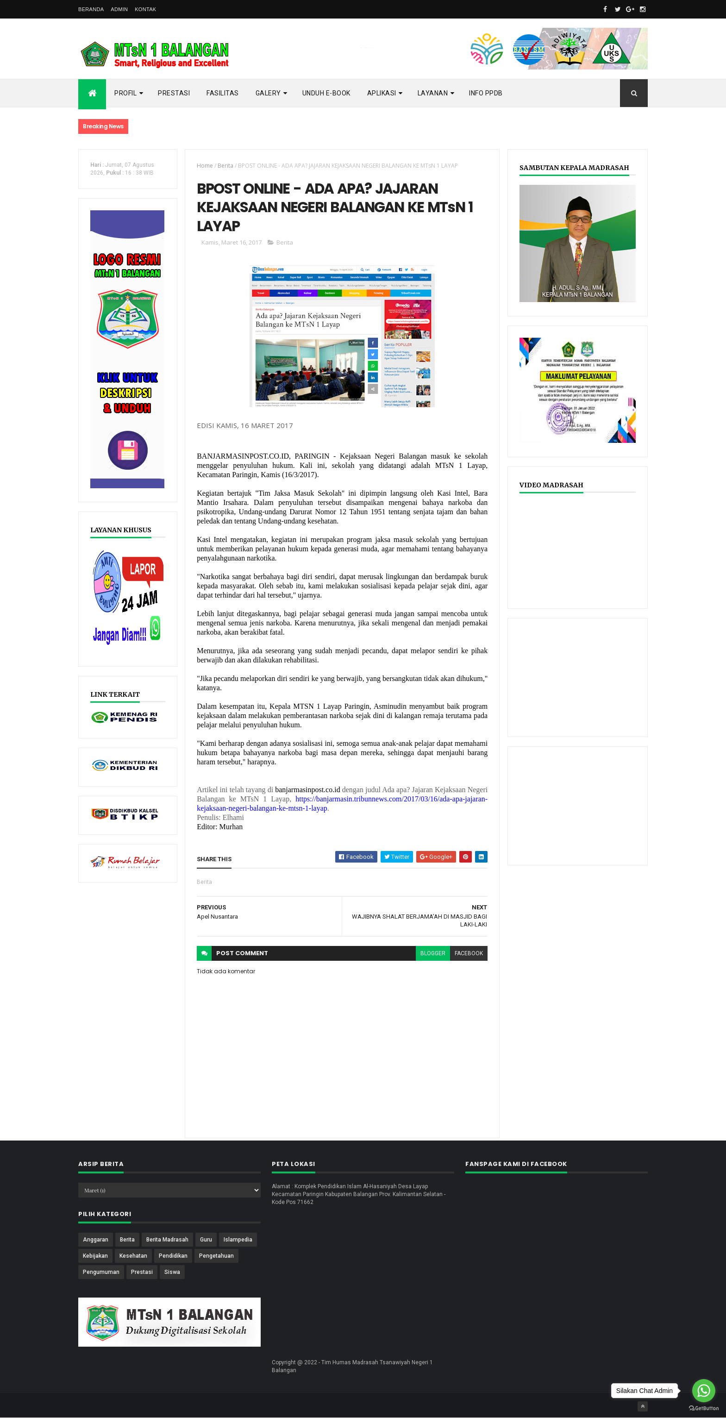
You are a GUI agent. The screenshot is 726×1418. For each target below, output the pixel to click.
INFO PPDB (486, 93)
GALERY (268, 93)
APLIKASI (381, 93)
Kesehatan (133, 1256)
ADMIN (119, 9)
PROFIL (125, 93)
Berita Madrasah (167, 1239)
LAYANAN (433, 93)
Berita (225, 166)
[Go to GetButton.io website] (704, 1408)
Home (205, 166)
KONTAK (145, 9)
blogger (432, 953)
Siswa (172, 1272)
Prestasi (174, 93)
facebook (469, 953)
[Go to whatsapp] (703, 1390)
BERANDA (91, 9)
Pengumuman (101, 1272)
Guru (206, 1239)
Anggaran (95, 1239)
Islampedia (238, 1239)
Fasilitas (223, 93)
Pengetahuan (216, 1256)
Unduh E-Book (326, 93)
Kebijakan (95, 1256)
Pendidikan (173, 1256)
